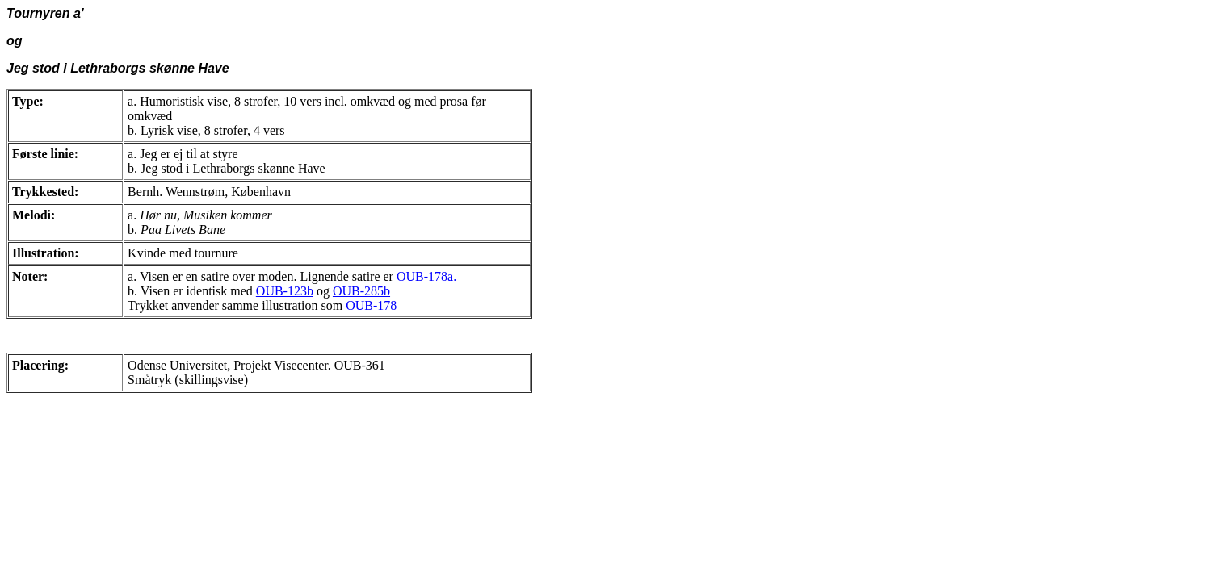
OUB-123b (284, 291)
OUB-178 (371, 305)
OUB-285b (361, 291)
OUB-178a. (426, 276)
